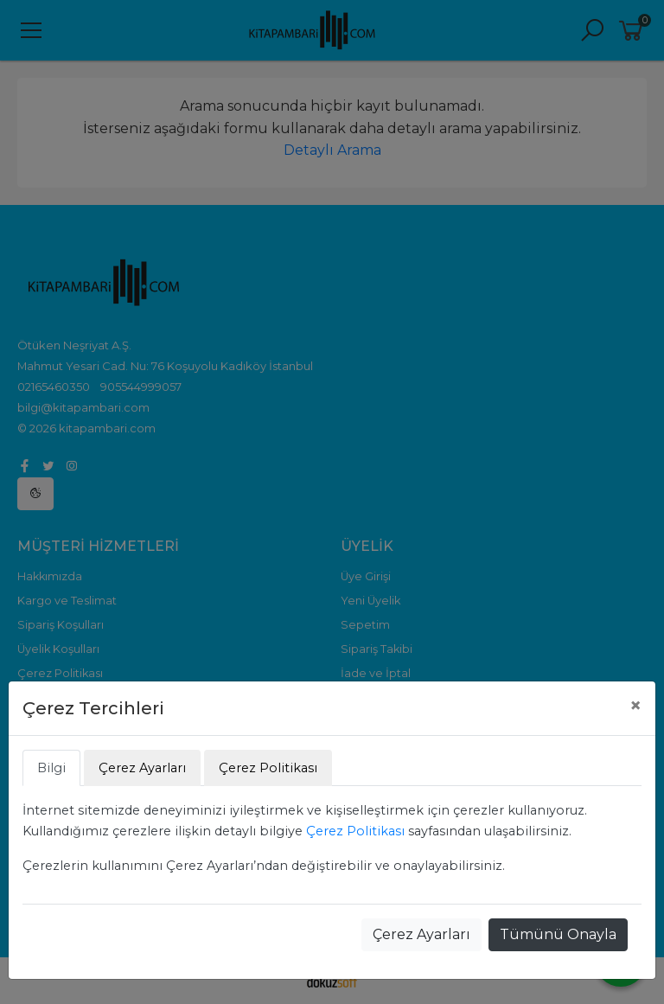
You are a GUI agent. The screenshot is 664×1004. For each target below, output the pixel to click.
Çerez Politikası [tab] (268, 768)
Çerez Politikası (355, 831)
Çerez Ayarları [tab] (142, 768)
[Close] (635, 705)
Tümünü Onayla (558, 934)
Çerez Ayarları (421, 934)
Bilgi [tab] (51, 768)
